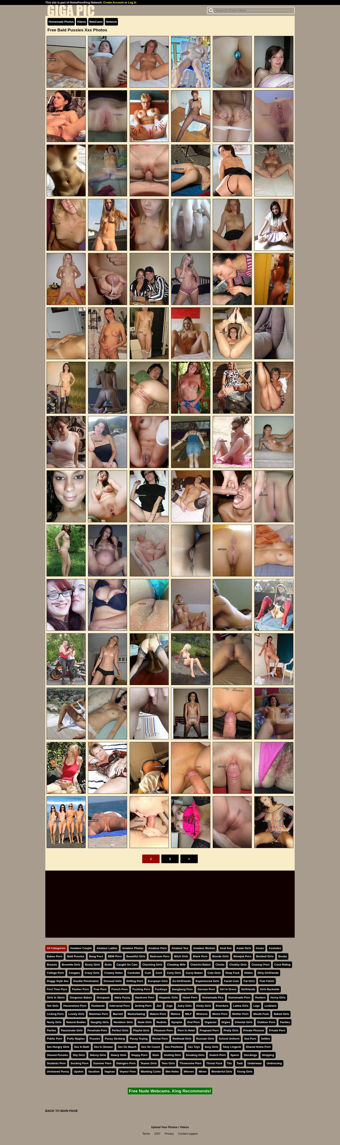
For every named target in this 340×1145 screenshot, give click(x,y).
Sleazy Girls (118, 1055)
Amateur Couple (81, 948)
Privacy (169, 1133)
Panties (285, 1022)
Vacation (94, 1071)
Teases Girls (148, 1063)
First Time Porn (57, 989)
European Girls (158, 981)
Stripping (268, 1055)
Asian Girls (243, 948)
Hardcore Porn (144, 997)
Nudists (161, 1022)
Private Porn (277, 1030)
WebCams (96, 21)
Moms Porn (219, 1014)
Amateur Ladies (106, 948)
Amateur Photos (133, 948)
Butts (108, 964)
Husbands (98, 1005)
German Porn (206, 989)
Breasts (52, 964)
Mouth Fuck (261, 1014)
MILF (188, 1014)
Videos (81, 21)
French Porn (119, 989)
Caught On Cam (126, 964)
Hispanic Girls (168, 997)
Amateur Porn (157, 948)
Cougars (74, 972)
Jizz (158, 1005)
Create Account (113, 2)
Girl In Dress (228, 989)
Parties (51, 1030)
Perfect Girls (120, 1030)
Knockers (222, 1005)
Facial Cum (231, 981)
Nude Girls (145, 1022)
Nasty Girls (54, 1022)
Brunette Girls (71, 964)
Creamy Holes (113, 972)
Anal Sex (226, 948)
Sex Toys (194, 1046)
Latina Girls (240, 1005)
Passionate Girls (72, 1030)
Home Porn (190, 997)
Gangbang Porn (182, 989)
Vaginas (109, 1071)
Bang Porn (96, 956)
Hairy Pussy (122, 997)
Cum (148, 972)
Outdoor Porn (266, 1022)
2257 (157, 1133)
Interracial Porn (120, 1005)
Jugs (169, 1005)
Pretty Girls (231, 1030)
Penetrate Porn (97, 1030)
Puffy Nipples (76, 1038)
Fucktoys (161, 989)
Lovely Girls (76, 1014)
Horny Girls (278, 997)
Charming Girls (152, 964)
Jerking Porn (143, 1005)
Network (111, 21)
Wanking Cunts (151, 1071)
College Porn (55, 972)
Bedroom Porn (159, 956)
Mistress (202, 1014)
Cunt (159, 972)
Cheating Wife (176, 964)
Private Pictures (253, 1030)
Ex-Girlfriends (181, 981)
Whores (189, 1071)
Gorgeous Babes (81, 997)
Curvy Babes (194, 972)
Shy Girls (79, 1055)
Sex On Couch (150, 1046)
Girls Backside (269, 989)
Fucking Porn (141, 989)
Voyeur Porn (128, 1071)
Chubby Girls (238, 964)
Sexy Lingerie (232, 1046)
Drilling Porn (134, 981)
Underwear (254, 1063)
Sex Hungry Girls (58, 1046)
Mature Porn (158, 1014)
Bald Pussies (75, 956)
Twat (240, 1063)
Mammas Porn (98, 1014)
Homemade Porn (239, 997)
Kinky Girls (203, 1005)
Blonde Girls (220, 956)
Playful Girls (141, 1030)
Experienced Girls (207, 981)
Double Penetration (86, 981)
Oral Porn (193, 1022)
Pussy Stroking (115, 1038)
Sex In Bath (81, 1046)
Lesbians (270, 1005)
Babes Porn (54, 956)
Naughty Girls (100, 1022)
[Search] (251, 10)
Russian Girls (205, 1038)
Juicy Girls (184, 1005)
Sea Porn (250, 1038)
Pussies (95, 1038)
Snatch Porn (217, 1055)
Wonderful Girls (221, 1071)
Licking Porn (55, 1014)
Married (118, 1014)
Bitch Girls (181, 956)
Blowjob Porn (242, 956)
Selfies (265, 1038)
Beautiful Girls (135, 956)
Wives (203, 1071)
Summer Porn (102, 1063)
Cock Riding (282, 964)
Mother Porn (240, 1014)
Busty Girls (92, 964)
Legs (256, 1005)
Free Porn (100, 989)
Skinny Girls (98, 1055)
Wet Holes (172, 1071)
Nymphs (176, 1022)
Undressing (274, 1063)
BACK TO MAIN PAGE (61, 1111)
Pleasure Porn (163, 1030)
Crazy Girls (92, 972)
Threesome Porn (190, 1063)
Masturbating (136, 1014)
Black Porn (200, 956)
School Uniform (229, 1038)
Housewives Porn (75, 1005)
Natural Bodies (76, 1022)
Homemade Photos (61, 21)
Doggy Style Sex (58, 981)
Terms (146, 1133)
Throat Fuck (214, 1063)
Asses (260, 948)
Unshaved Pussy (58, 1071)
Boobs (282, 956)
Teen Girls (168, 1063)
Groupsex (103, 997)
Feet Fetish (267, 981)
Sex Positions (174, 1046)
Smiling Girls (172, 1055)
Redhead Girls (182, 1038)
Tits (229, 1063)
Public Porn (54, 1038)
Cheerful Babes (200, 964)
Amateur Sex (179, 948)
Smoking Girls (195, 1055)
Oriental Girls (243, 1022)
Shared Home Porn (258, 1046)
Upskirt (78, 1071)
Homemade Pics (213, 997)
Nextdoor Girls (123, 1022)
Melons (175, 1014)
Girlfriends (248, 989)
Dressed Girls (113, 981)
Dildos (248, 972)
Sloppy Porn (139, 1055)
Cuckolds (134, 972)
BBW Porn (115, 956)
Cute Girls (214, 972)
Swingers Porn (126, 1063)
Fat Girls (249, 981)
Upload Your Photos (164, 1127)
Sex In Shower (103, 1046)
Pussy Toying (138, 1038)
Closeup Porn (261, 964)
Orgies (225, 1022)
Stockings (250, 1055)
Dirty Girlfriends (268, 972)
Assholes (275, 948)
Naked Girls (281, 1014)
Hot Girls (53, 1005)
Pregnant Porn (209, 1030)
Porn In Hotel (186, 1030)
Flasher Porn (80, 989)
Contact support (188, 1133)
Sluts (155, 1055)
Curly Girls (174, 972)
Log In (132, 2)
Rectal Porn (160, 1038)
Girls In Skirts (56, 997)
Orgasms (210, 1022)
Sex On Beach (127, 1046)
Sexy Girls (211, 1046)
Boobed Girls (264, 956)
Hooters (260, 997)
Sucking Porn (79, 1063)
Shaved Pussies (57, 1055)
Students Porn (56, 1063)
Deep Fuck (233, 972)
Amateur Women (204, 948)
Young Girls (245, 1071)
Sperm (234, 1055)
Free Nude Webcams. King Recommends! (170, 1091)
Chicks (220, 964)
